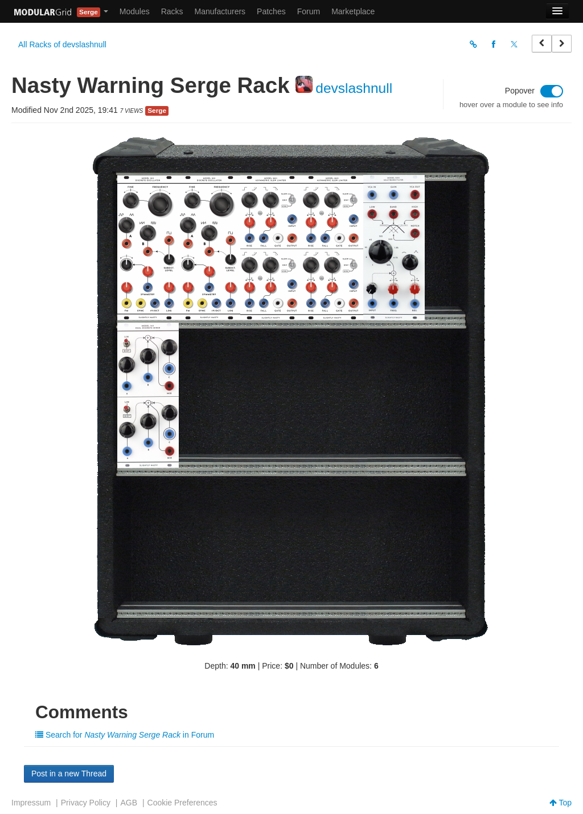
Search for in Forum (124, 734)
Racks (172, 11)
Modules (135, 11)
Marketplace (353, 11)
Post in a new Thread (68, 773)
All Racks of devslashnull (62, 44)
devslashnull (353, 88)
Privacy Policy (85, 802)
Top (560, 802)
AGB (128, 802)
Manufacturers (220, 11)
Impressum (31, 802)
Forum (308, 11)
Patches (271, 11)
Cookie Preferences (182, 802)
